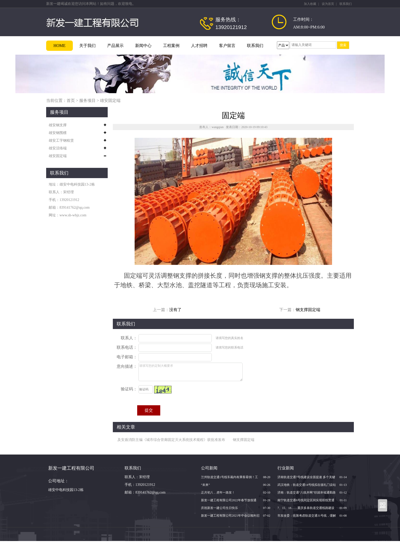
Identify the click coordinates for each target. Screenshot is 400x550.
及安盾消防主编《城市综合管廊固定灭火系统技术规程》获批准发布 (171, 440)
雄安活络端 (58, 148)
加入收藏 (310, 4)
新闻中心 (143, 45)
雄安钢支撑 (58, 125)
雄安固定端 (110, 100)
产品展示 (115, 45)
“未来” (205, 485)
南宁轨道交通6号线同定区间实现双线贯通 (305, 500)
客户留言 (227, 45)
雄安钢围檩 (58, 133)
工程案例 (171, 45)
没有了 (175, 309)
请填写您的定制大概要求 (190, 372)
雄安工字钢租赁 (61, 140)
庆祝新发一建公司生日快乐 (219, 508)
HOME (59, 45)
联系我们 (345, 4)
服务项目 (87, 100)
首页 (71, 100)
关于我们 (87, 45)
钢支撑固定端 (308, 309)
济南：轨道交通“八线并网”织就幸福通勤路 (306, 492)
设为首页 (328, 4)
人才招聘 (199, 45)
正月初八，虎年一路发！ (218, 492)
